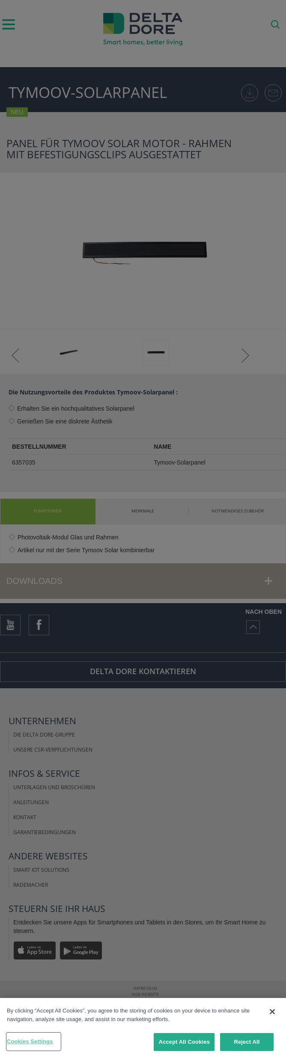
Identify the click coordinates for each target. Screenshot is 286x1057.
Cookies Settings (30, 1041)
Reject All (246, 1042)
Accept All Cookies (184, 1042)
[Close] (272, 1011)
